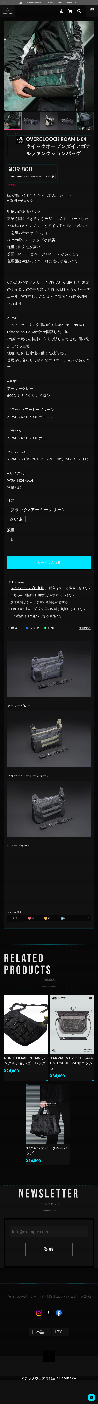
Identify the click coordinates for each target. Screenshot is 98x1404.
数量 (11, 530)
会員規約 (86, 1300)
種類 (11, 500)
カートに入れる (49, 562)
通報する (85, 628)
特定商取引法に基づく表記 (58, 1300)
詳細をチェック (21, 200)
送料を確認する (57, 602)
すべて (15, 918)
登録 (49, 1252)
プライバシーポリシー (21, 1300)
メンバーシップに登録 (27, 588)
